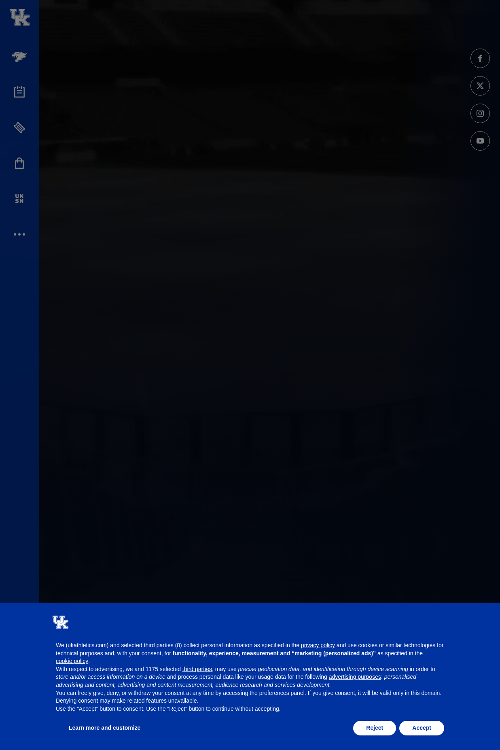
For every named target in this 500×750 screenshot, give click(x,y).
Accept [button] (421, 728)
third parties (197, 669)
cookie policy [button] (72, 661)
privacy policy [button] (318, 645)
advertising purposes (355, 677)
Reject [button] (374, 728)
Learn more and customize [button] (104, 728)
